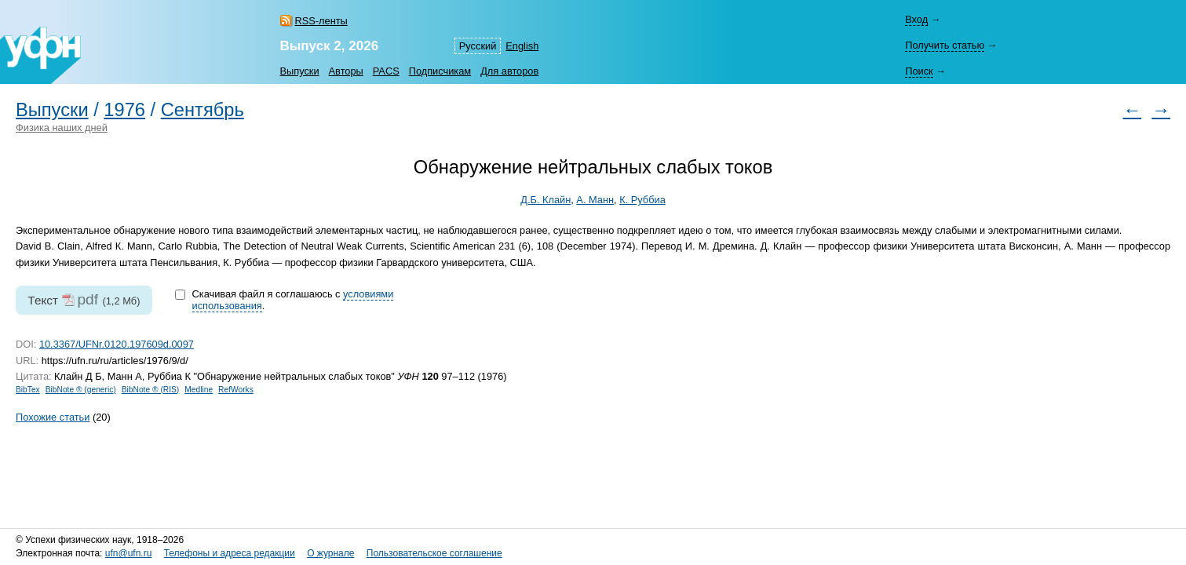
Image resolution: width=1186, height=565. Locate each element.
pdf (87, 299)
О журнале (330, 553)
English (521, 46)
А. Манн (595, 200)
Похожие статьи (52, 417)
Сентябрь (202, 110)
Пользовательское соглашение (434, 553)
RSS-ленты (321, 21)
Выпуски (299, 71)
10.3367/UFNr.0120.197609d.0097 (116, 344)
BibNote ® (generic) (81, 389)
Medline (198, 389)
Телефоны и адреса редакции (229, 553)
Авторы (346, 71)
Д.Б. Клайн (545, 200)
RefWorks (236, 389)
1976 (124, 110)
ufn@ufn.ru (128, 553)
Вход (916, 19)
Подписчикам (440, 71)
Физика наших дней (62, 127)
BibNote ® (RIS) (151, 389)
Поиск (918, 71)
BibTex (28, 389)
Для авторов (509, 71)
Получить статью (944, 45)
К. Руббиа (642, 200)
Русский (477, 46)
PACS (386, 71)
